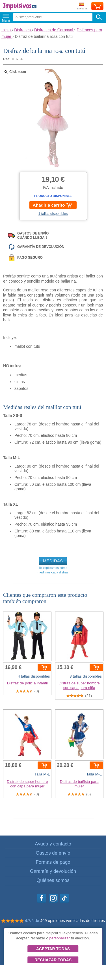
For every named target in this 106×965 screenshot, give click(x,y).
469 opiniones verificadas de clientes (72, 920)
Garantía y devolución (53, 871)
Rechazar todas (53, 960)
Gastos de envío (53, 853)
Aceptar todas (53, 949)
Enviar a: (82, 6)
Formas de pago (53, 862)
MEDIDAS (53, 561)
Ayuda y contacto (53, 844)
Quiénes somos (53, 880)
